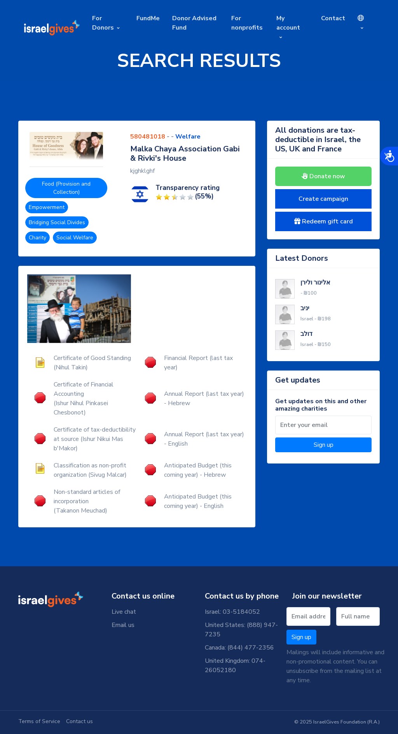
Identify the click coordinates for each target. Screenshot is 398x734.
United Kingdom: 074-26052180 (235, 665)
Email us (123, 625)
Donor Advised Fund (194, 23)
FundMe (148, 18)
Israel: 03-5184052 (232, 612)
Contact (333, 18)
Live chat (124, 612)
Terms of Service (39, 721)
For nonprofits (247, 23)
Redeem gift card (323, 221)
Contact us (79, 721)
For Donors (103, 23)
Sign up (323, 445)
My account (288, 23)
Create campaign (323, 199)
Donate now (323, 176)
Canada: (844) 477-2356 (239, 647)
